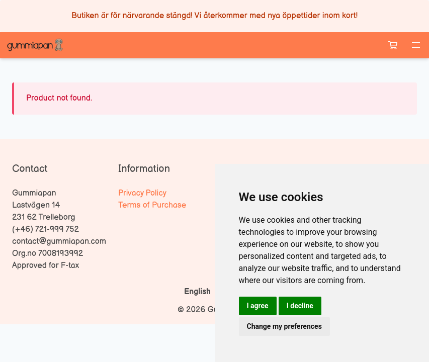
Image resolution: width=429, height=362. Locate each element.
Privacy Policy (142, 193)
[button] (416, 45)
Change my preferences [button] (284, 326)
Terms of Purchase (152, 205)
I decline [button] (300, 306)
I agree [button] (258, 306)
